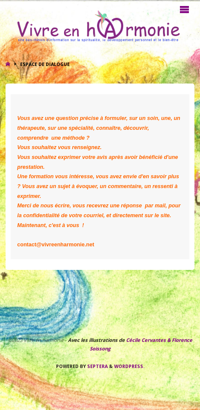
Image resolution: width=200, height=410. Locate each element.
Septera (97, 366)
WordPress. (129, 366)
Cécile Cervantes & (148, 340)
